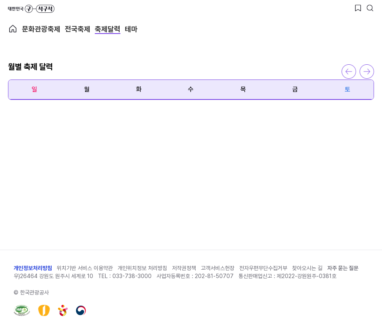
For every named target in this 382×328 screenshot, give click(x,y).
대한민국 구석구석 (31, 9)
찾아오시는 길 (307, 268)
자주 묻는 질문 (342, 268)
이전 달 (349, 71)
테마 (131, 29)
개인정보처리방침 (33, 268)
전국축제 (77, 29)
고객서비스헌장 (217, 268)
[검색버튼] (370, 8)
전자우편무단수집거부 (263, 268)
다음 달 (367, 71)
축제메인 (13, 29)
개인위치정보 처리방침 (142, 268)
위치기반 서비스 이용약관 (85, 268)
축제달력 (107, 29)
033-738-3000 (132, 276)
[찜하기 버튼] (358, 8)
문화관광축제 (41, 29)
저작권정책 (184, 268)
